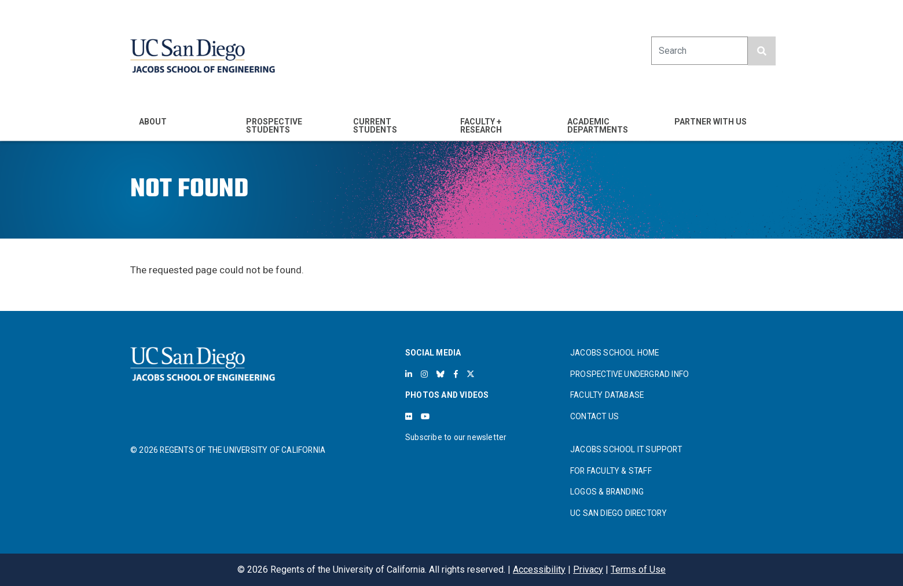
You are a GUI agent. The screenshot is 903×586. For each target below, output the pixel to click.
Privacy (588, 569)
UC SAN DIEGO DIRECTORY (618, 513)
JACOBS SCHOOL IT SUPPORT (626, 449)
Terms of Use (638, 569)
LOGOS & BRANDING (607, 491)
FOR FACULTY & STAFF (611, 470)
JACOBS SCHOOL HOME (614, 352)
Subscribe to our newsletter (455, 437)
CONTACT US (594, 416)
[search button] (762, 50)
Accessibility (539, 569)
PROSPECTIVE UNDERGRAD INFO (629, 374)
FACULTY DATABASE (607, 395)
